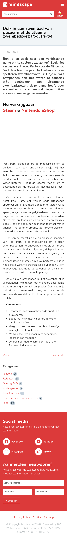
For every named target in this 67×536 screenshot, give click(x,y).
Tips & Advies (13, 393)
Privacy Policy (22, 517)
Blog (9, 403)
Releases (11, 378)
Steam (9, 110)
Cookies (36, 517)
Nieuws (10, 373)
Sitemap (49, 517)
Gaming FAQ (12, 383)
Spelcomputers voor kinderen (22, 398)
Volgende (58, 355)
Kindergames (13, 388)
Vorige (6, 355)
